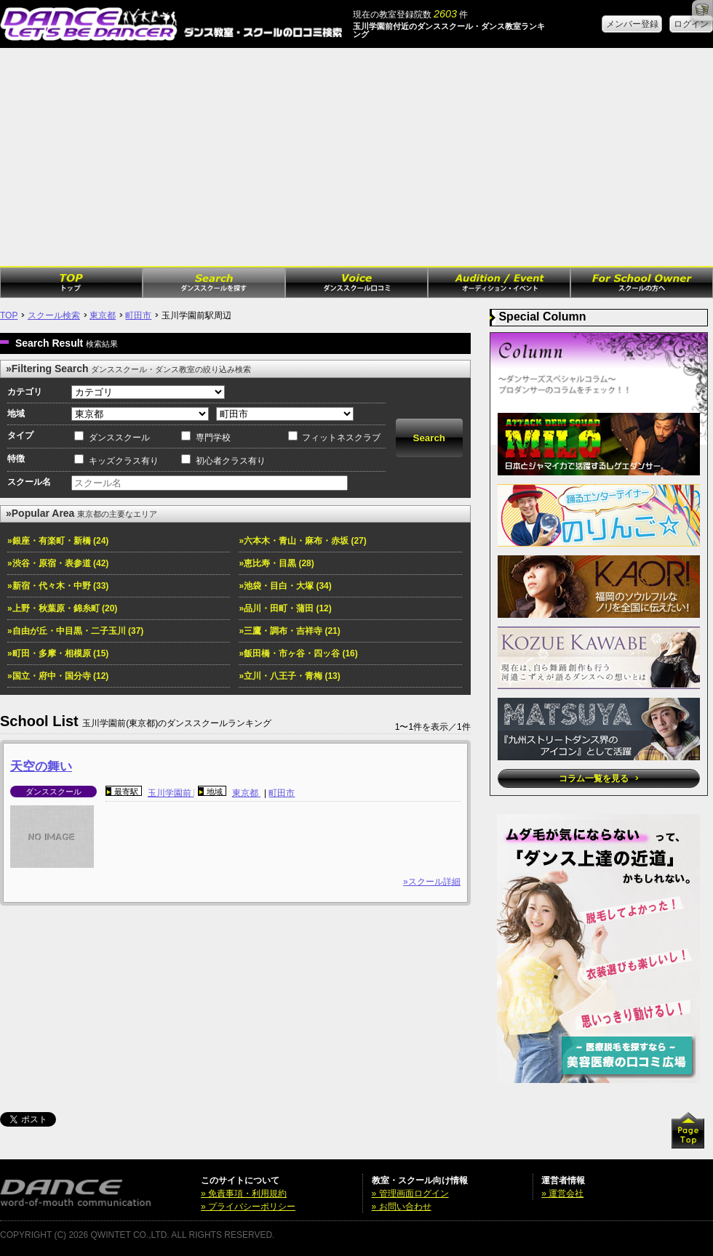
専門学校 (213, 437)
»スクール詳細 (432, 882)
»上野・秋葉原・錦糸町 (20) (62, 608)
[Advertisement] (356, 157)
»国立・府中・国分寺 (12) (57, 676)
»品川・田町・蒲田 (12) (285, 608)
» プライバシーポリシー (248, 1206)
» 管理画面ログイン (410, 1193)
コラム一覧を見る (598, 778)
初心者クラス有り (231, 461)
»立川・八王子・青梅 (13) (289, 676)
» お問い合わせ (401, 1206)
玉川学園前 (171, 793)
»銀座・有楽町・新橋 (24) (57, 541)
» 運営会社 (562, 1193)
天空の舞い (41, 766)
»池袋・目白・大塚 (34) (285, 586)
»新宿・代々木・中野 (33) (57, 586)
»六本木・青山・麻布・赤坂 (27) (302, 541)
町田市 (138, 315)
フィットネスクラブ (341, 437)
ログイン (691, 24)
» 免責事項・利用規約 (244, 1193)
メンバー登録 (632, 24)
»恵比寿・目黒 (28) (276, 563)
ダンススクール (119, 437)
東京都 (102, 315)
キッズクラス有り (124, 461)
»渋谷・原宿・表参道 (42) (57, 563)
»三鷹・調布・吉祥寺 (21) (289, 631)
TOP (8, 315)
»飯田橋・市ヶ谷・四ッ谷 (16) (298, 653)
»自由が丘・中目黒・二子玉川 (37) (75, 631)
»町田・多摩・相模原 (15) (57, 653)
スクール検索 (54, 315)
